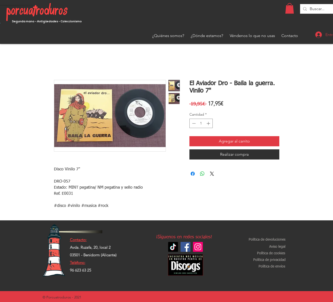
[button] (289, 8)
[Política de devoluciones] (267, 240)
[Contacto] (290, 36)
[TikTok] (173, 247)
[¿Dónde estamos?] (207, 36)
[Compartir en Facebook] (193, 174)
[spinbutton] (201, 123)
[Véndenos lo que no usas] (252, 36)
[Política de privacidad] (269, 260)
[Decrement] (193, 123)
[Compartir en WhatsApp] (202, 174)
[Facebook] (185, 247)
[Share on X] (212, 174)
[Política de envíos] (272, 266)
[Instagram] (198, 247)
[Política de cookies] (271, 253)
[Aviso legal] (277, 247)
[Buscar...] (317, 9)
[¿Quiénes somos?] (168, 36)
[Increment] (209, 123)
